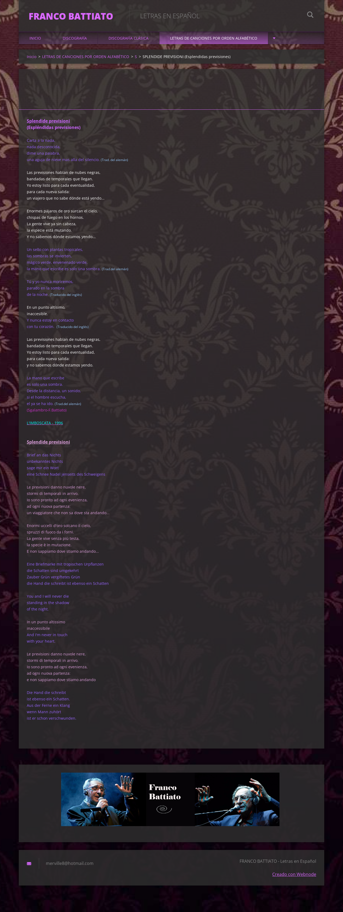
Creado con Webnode (294, 877)
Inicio (35, 40)
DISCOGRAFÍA (75, 40)
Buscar (310, 15)
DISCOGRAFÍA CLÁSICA (128, 40)
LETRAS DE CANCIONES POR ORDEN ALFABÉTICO (213, 40)
